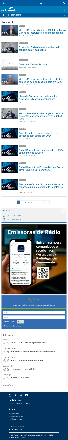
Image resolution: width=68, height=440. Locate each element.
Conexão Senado (23, 42)
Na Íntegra (21, 25)
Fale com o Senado (16, 429)
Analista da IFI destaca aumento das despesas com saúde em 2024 (38, 134)
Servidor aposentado (15, 419)
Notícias (5, 340)
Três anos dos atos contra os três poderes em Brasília (29, 343)
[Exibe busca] (64, 9)
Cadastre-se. (17, 326)
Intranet (12, 409)
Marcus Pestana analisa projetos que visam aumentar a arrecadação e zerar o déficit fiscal (42, 116)
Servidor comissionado (16, 416)
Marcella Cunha (22, 35)
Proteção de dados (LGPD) (17, 426)
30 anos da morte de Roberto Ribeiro (23, 369)
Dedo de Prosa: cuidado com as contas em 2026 (27, 360)
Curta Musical (7, 366)
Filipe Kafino (22, 84)
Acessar (20, 322)
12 (45, 202)
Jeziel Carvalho (22, 67)
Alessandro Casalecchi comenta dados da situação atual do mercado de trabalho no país (41, 187)
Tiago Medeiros (22, 102)
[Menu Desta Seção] (34, 15)
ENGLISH (12, 404)
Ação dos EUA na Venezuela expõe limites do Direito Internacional (33, 351)
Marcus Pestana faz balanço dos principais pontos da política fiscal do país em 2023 (41, 80)
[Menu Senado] (3, 3)
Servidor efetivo (14, 413)
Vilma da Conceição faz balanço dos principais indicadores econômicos (38, 97)
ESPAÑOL (19, 404)
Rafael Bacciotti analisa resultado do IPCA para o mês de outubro (41, 151)
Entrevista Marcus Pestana (33, 64)
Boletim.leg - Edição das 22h (20, 378)
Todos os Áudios (9, 384)
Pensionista (12, 422)
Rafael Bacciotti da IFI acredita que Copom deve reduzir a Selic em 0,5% (41, 168)
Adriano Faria (22, 53)
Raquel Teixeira (29, 53)
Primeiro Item (22, 74)
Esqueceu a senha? (9, 321)
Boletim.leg (6, 375)
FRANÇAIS (27, 404)
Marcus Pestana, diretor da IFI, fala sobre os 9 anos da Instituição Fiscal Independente (42, 31)
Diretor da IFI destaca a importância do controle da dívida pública (39, 48)
